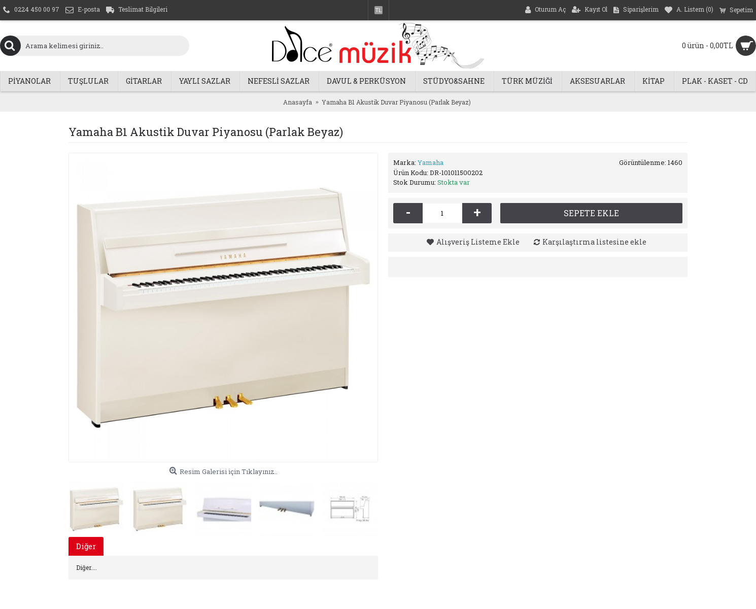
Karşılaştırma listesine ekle (594, 242)
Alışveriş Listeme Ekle (478, 242)
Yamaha (430, 162)
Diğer (86, 546)
